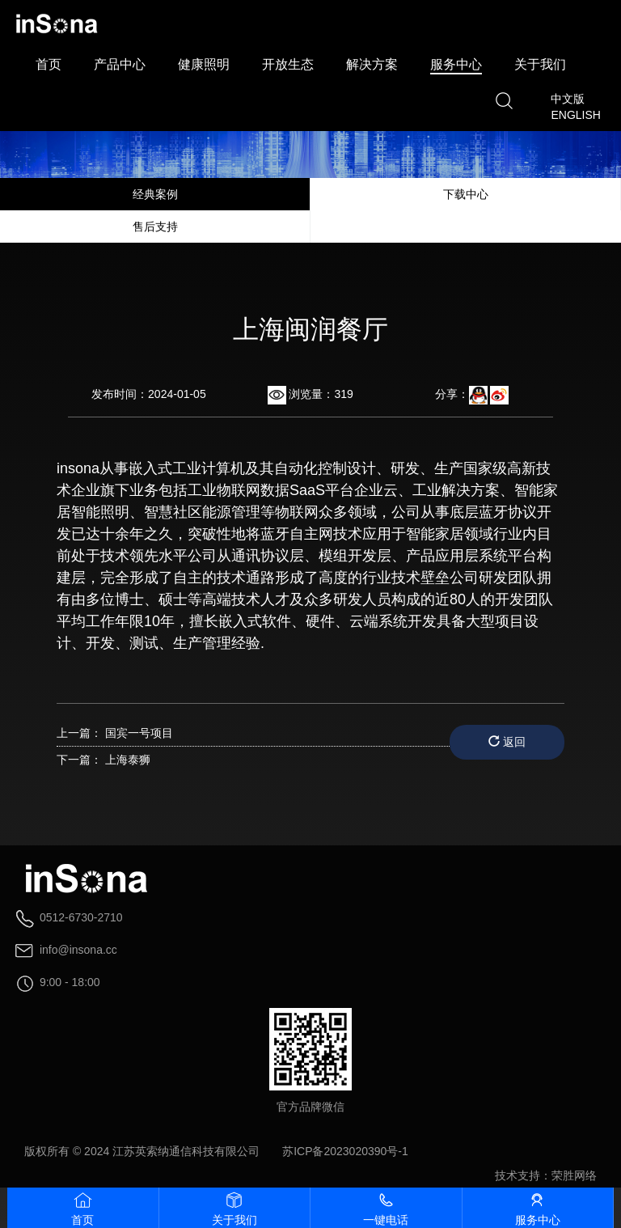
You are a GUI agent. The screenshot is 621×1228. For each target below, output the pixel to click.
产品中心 (120, 64)
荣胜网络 (574, 1175)
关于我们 (540, 64)
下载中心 (465, 194)
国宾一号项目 (139, 732)
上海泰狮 (127, 759)
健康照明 (204, 64)
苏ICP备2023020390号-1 (345, 1151)
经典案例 (155, 194)
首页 (48, 64)
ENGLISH (575, 114)
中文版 (568, 98)
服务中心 (456, 64)
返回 (507, 741)
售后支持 (155, 226)
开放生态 (288, 64)
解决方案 (372, 64)
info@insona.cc (78, 949)
